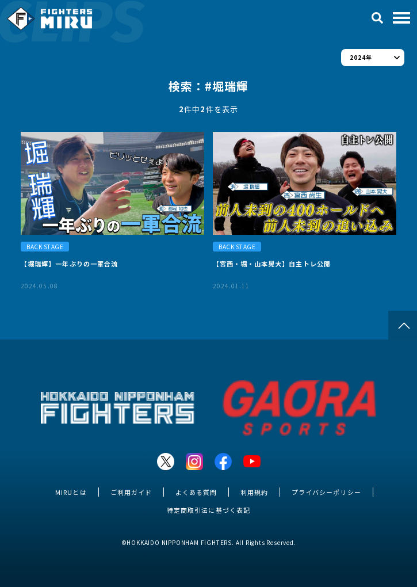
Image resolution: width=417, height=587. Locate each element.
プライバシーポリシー (326, 492)
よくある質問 (196, 492)
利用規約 (254, 492)
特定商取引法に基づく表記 (208, 509)
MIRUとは (70, 492)
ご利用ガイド (131, 492)
